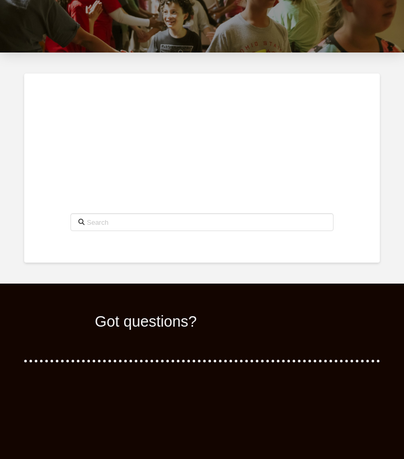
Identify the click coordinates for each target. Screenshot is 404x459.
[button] (369, 26)
